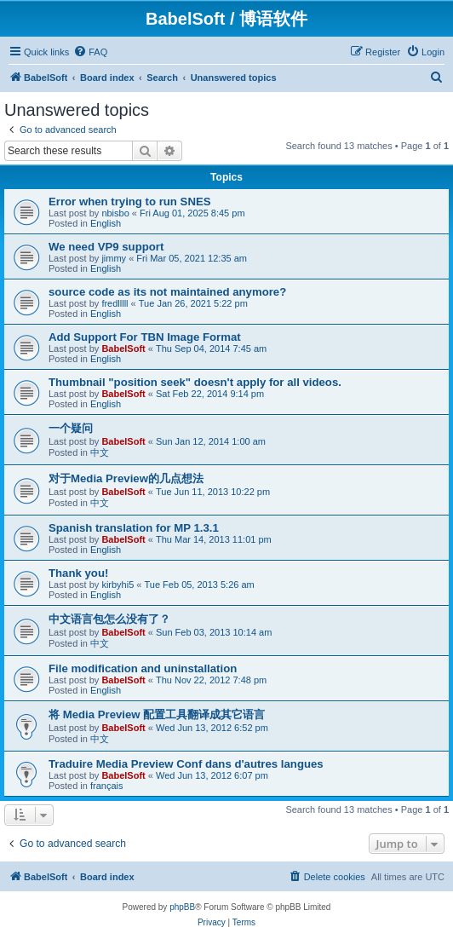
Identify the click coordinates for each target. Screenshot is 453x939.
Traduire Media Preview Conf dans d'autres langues (186, 764)
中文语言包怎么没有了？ (109, 619)
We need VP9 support (106, 246)
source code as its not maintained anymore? (167, 291)
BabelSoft (123, 348)
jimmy (113, 258)
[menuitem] (90, 52)
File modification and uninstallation (143, 668)
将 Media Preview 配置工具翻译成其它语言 (157, 714)
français (106, 786)
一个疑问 (71, 428)
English (105, 223)
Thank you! (78, 573)
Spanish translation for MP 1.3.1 (134, 527)
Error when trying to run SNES (130, 201)
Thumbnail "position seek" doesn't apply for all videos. (195, 382)
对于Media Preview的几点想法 (126, 478)
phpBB (182, 907)
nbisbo (115, 213)
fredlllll (114, 303)
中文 (99, 452)
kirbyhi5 (117, 584)
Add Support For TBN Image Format (145, 337)
